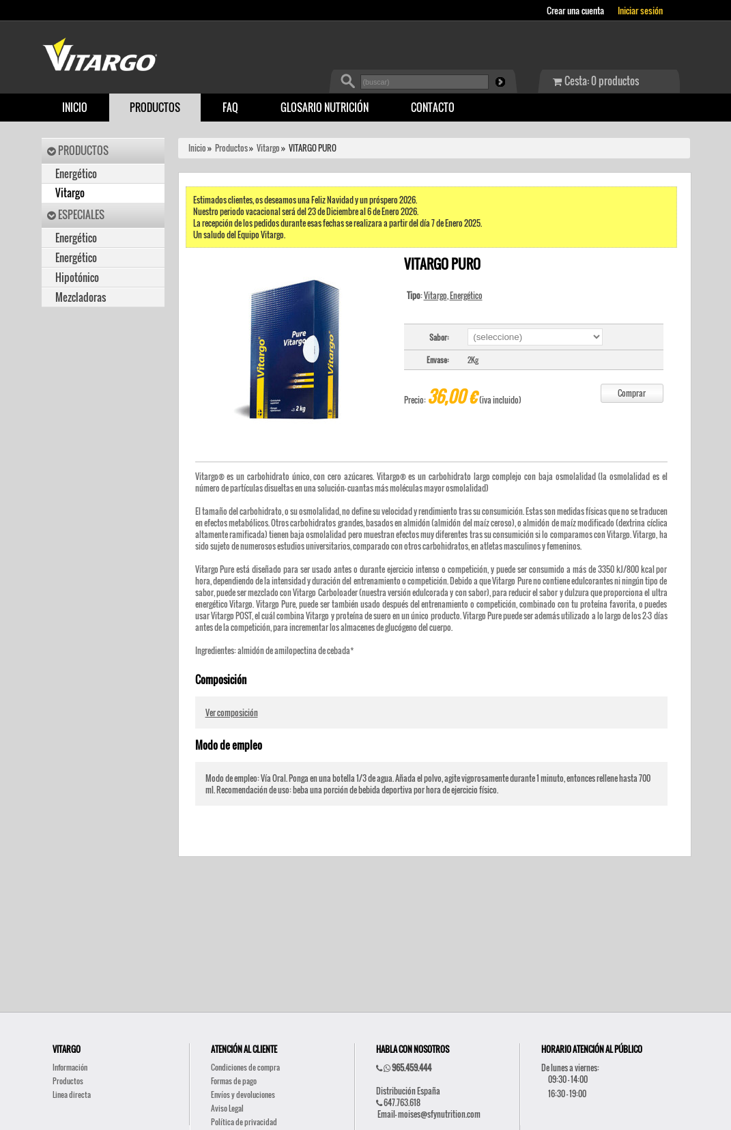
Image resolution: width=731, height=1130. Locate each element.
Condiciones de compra (245, 1067)
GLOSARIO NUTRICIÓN (325, 107)
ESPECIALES (75, 215)
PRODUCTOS (155, 107)
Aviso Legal (227, 1108)
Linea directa (72, 1094)
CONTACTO (433, 107)
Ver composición (231, 712)
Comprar (632, 393)
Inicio (197, 148)
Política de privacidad (244, 1121)
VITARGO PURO (312, 148)
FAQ (230, 107)
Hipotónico (77, 277)
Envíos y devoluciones (243, 1094)
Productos (231, 148)
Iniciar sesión (640, 10)
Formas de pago (234, 1080)
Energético (76, 174)
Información (70, 1067)
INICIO (74, 107)
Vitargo (70, 193)
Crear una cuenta (575, 10)
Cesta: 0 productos (596, 81)
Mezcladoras (80, 297)
